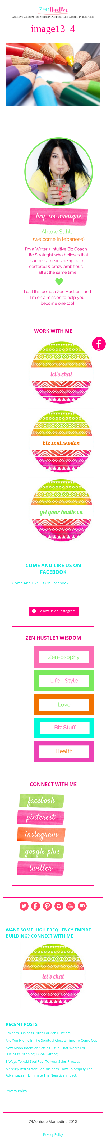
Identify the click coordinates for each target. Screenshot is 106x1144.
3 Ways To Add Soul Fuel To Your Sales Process (43, 1061)
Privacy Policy (16, 1090)
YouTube (70, 906)
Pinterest (47, 906)
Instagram (58, 906)
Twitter (24, 906)
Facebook (35, 906)
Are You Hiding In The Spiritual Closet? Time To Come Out (51, 1040)
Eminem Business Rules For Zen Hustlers (38, 1032)
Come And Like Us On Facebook (53, 568)
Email (82, 906)
